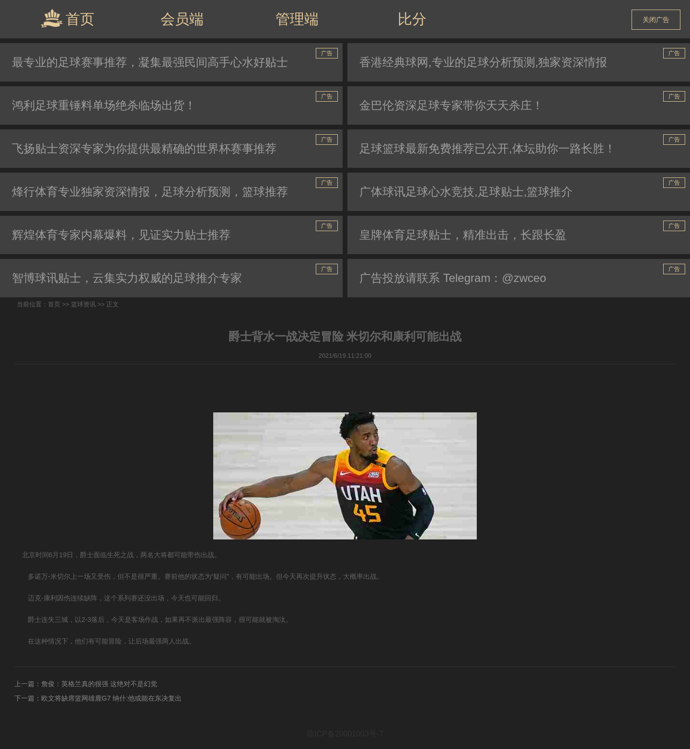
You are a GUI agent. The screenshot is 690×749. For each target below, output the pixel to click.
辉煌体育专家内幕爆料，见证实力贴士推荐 (121, 234)
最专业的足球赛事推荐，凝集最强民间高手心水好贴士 (150, 62)
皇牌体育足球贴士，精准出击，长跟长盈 (462, 234)
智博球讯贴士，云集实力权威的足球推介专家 (127, 277)
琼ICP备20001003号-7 (345, 734)
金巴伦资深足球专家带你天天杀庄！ (451, 105)
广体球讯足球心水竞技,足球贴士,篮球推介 (466, 191)
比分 (412, 19)
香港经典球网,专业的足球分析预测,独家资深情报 (483, 62)
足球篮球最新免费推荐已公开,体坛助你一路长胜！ (487, 148)
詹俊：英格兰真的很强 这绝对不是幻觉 (99, 684)
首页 (67, 18)
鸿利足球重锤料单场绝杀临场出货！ (104, 105)
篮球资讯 (83, 304)
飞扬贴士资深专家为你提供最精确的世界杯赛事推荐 (144, 148)
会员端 (182, 19)
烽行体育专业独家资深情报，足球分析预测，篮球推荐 (150, 191)
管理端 (297, 19)
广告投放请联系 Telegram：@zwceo (452, 277)
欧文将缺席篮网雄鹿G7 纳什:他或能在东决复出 (111, 698)
